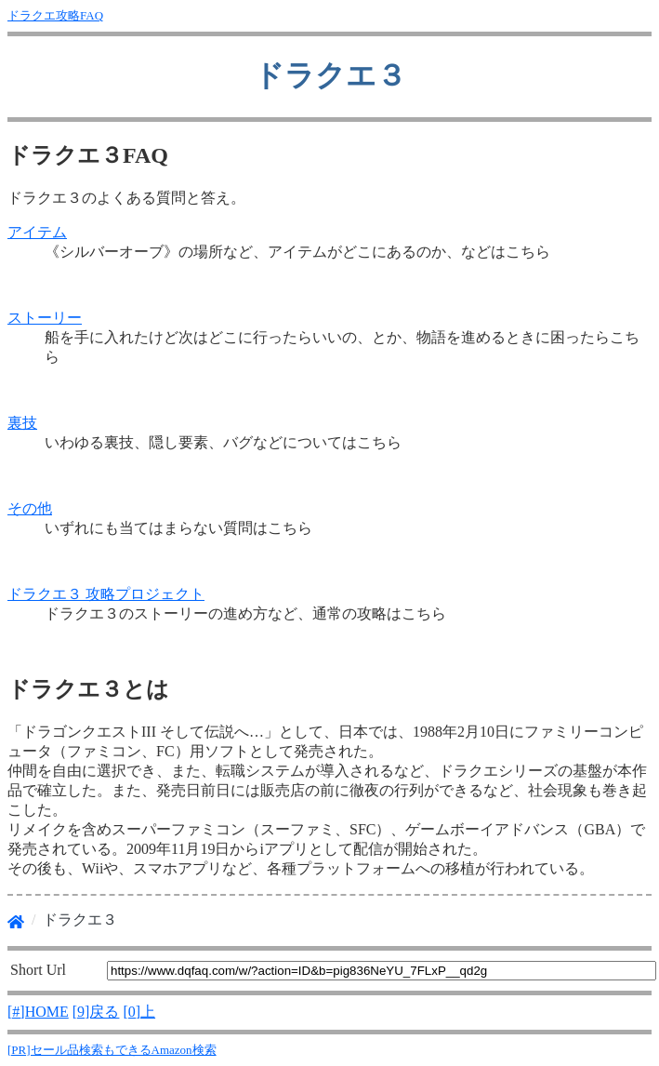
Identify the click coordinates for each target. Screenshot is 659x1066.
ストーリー (44, 318)
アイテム (37, 232)
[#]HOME (38, 1011)
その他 (29, 508)
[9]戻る (96, 1011)
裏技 (22, 423)
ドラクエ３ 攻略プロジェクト (105, 594)
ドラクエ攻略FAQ (55, 15)
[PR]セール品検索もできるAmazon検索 (112, 1050)
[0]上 (139, 1011)
